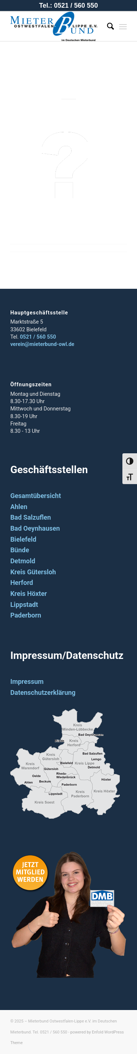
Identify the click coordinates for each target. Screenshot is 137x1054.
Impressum (26, 681)
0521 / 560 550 (38, 337)
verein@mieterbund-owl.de (42, 344)
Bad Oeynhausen (35, 528)
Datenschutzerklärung (43, 692)
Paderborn (25, 615)
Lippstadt (24, 604)
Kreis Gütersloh (33, 572)
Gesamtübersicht (35, 496)
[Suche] (107, 26)
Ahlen (18, 507)
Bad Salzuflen (30, 517)
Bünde (19, 550)
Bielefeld (23, 539)
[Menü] (123, 26)
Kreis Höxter (28, 593)
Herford (21, 582)
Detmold (22, 561)
